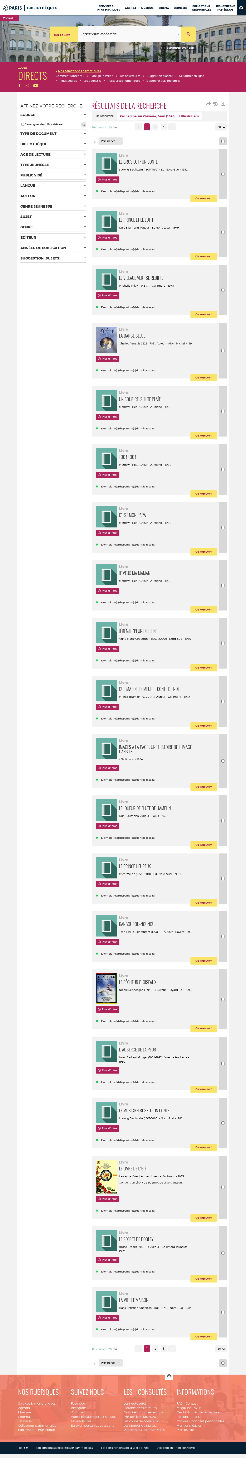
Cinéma (24, 1450)
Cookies (182, 1455)
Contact (192, 1437)
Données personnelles (207, 1455)
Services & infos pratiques (36, 1437)
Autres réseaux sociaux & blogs (93, 1450)
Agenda (24, 1442)
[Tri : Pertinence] (111, 141)
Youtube (77, 1446)
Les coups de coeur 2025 (142, 1455)
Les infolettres (81, 1455)
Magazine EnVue (189, 1442)
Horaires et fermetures (140, 1442)
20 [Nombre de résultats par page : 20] (220, 127)
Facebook (78, 1437)
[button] (241, 7)
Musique (24, 1446)
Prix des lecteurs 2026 (140, 1450)
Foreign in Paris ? (189, 1450)
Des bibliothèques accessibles (199, 1446)
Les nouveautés (135, 1437)
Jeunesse (25, 1455)
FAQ (180, 1437)
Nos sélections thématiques (144, 1446)
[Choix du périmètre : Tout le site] (64, 34)
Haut (169, 1409)
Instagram (78, 1442)
